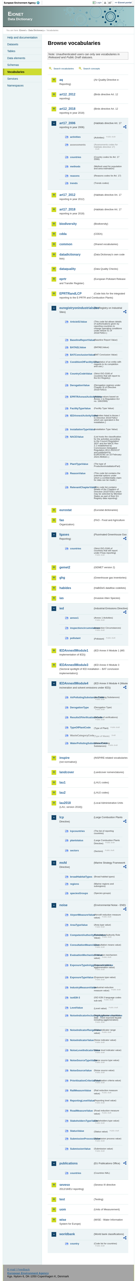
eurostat (65, 510)
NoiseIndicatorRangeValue (81, 1030)
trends (74, 183)
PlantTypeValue (79, 463)
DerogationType (79, 707)
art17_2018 (67, 209)
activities (75, 136)
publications (68, 1163)
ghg (62, 577)
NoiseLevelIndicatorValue (81, 1050)
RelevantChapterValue (81, 487)
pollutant (75, 638)
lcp (61, 817)
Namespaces (15, 85)
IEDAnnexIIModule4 (73, 683)
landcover (66, 772)
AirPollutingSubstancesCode (81, 697)
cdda (62, 234)
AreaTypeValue (79, 924)
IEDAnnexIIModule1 (73, 650)
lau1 (62, 782)
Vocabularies (15, 71)
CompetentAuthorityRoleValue (81, 935)
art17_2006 (67, 123)
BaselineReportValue (81, 340)
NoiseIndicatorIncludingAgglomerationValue (81, 1015)
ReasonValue (77, 473)
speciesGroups (79, 893)
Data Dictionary (36, 30)
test (62, 1199)
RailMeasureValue (80, 1090)
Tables (11, 51)
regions (74, 883)
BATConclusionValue (81, 354)
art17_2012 (67, 194)
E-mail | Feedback (18, 1269)
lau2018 (65, 803)
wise (62, 1219)
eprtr (62, 279)
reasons (74, 175)
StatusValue (77, 1130)
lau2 (62, 792)
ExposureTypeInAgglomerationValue (81, 965)
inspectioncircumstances (81, 628)
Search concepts (91, 68)
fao (61, 520)
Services (12, 78)
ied (61, 608)
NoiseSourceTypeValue (81, 1060)
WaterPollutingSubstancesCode (81, 743)
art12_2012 (67, 94)
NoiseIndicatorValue (81, 1040)
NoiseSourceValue (81, 1070)
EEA (23, 3)
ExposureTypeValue (81, 977)
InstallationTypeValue (81, 429)
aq (61, 79)
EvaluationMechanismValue (81, 955)
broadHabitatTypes (81, 876)
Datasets (12, 44)
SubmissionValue (80, 1148)
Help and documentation (22, 37)
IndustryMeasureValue (81, 987)
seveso (64, 1184)
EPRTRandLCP (70, 293)
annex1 (74, 617)
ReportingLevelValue (81, 1100)
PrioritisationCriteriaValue (81, 1080)
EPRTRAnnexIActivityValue (81, 396)
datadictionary (69, 254)
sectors (74, 850)
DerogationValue (80, 385)
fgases (64, 534)
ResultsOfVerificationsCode (81, 717)
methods (75, 166)
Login (99, 2)
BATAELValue (78, 347)
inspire (64, 757)
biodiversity (68, 223)
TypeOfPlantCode (80, 727)
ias (61, 598)
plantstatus (76, 840)
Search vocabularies (63, 68)
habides (65, 588)
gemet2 (64, 567)
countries (75, 157)
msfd (63, 862)
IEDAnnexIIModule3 (73, 665)
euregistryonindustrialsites (76, 308)
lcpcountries (77, 831)
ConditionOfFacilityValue (81, 361)
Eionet (22, 30)
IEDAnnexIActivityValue (81, 415)
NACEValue (77, 436)
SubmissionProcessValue (81, 1138)
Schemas (13, 64)
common (65, 244)
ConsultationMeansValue (81, 944)
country (74, 1243)
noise (63, 905)
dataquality (67, 269)
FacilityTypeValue (80, 408)
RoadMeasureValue (81, 1110)
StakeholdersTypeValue (81, 1120)
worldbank (67, 1234)
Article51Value (78, 321)
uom (62, 1209)
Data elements (16, 58)
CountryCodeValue (81, 373)
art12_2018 (67, 108)
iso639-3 (75, 997)
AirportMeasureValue (81, 914)
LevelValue (76, 1007)
